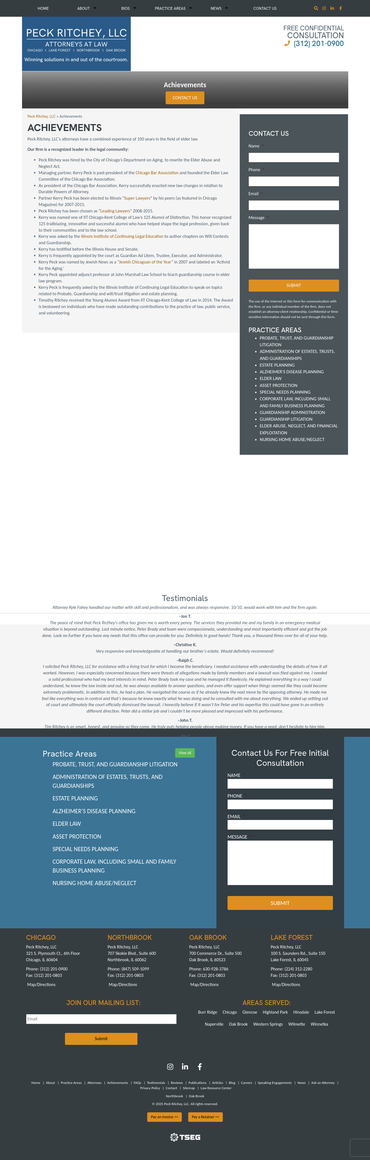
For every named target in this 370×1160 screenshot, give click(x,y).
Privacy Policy (150, 1088)
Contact (171, 1088)
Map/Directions (41, 984)
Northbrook (174, 1096)
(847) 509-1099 (135, 969)
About (86, 8)
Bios (128, 8)
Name (256, 146)
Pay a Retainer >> (205, 1116)
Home (43, 8)
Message (259, 217)
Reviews (177, 1083)
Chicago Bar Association (157, 172)
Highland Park (275, 1012)
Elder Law (271, 378)
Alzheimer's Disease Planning (292, 372)
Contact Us (265, 8)
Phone (257, 169)
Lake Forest (325, 1012)
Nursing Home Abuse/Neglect (292, 439)
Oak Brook (238, 1023)
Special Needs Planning (285, 392)
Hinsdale (301, 1012)
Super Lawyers (137, 198)
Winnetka (319, 1023)
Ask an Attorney (323, 1083)
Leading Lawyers (115, 211)
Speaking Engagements (275, 1083)
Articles (217, 1083)
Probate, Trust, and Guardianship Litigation (115, 764)
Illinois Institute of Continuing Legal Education (122, 236)
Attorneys (94, 1083)
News (219, 8)
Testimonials (156, 1083)
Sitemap (189, 1088)
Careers (246, 1083)
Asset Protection (279, 385)
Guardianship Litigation (286, 419)
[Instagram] (325, 9)
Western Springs (268, 1023)
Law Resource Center (216, 1088)
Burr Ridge (207, 1012)
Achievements (117, 1083)
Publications (197, 1083)
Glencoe (249, 1012)
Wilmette (296, 1023)
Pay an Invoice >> (164, 1116)
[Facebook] (200, 1068)
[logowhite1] (76, 43)
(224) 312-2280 (298, 969)
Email (256, 193)
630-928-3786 (215, 969)
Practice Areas (173, 8)
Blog (232, 1083)
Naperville (214, 1023)
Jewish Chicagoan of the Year (145, 262)
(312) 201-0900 (319, 43)
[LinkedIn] (185, 1068)
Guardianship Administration (292, 412)
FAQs (137, 1083)
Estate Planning (277, 365)
